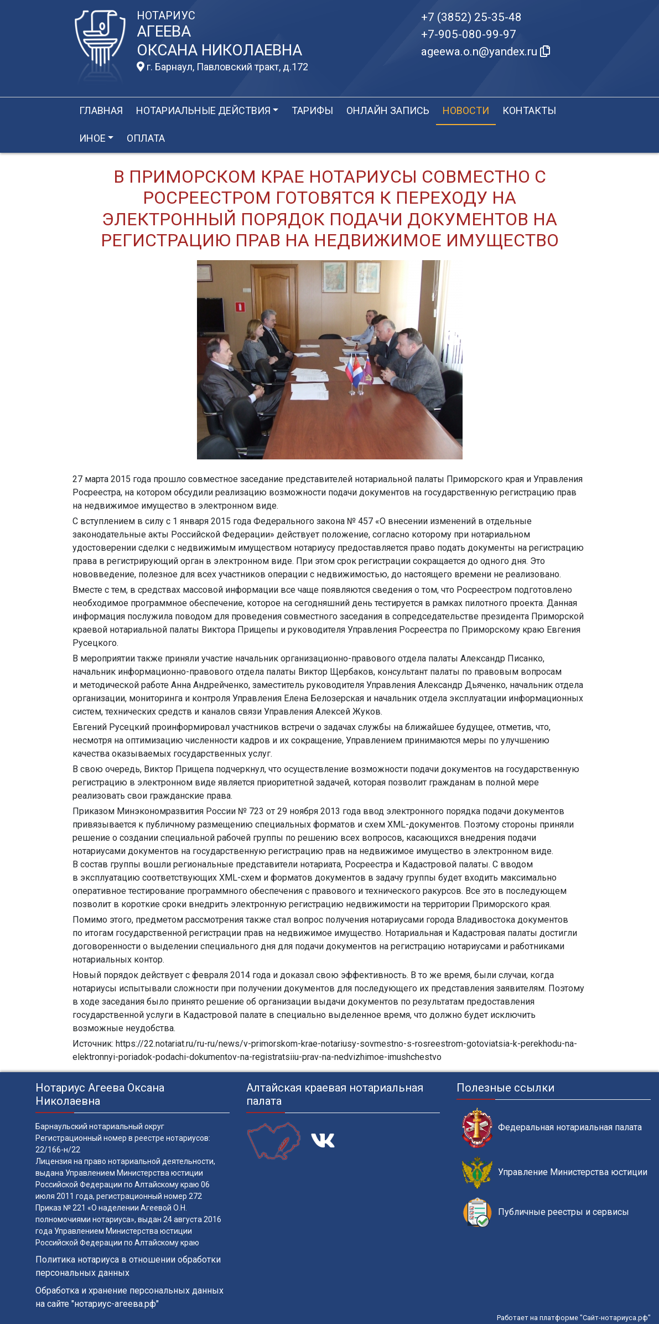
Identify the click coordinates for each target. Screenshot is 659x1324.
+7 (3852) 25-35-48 (471, 17)
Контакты (529, 110)
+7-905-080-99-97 (468, 34)
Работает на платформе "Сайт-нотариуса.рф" (574, 1317)
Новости (466, 110)
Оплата (146, 138)
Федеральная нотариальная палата (552, 1128)
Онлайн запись (387, 110)
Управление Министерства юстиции (554, 1172)
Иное (92, 138)
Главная (101, 110)
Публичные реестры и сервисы (545, 1212)
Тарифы (312, 110)
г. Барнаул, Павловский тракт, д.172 (222, 67)
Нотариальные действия (203, 110)
